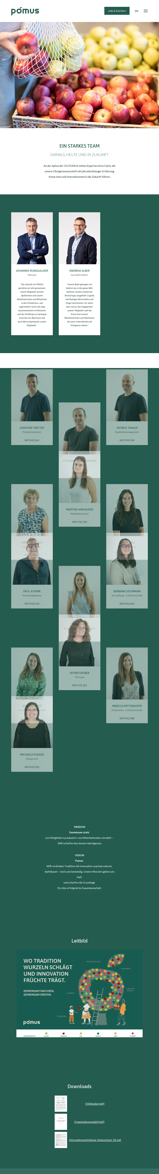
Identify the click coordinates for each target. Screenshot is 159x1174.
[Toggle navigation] (146, 11)
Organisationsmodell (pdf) (89, 1121)
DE (136, 10)
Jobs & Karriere (117, 10)
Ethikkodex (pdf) (94, 1103)
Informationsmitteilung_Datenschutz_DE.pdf (95, 1139)
